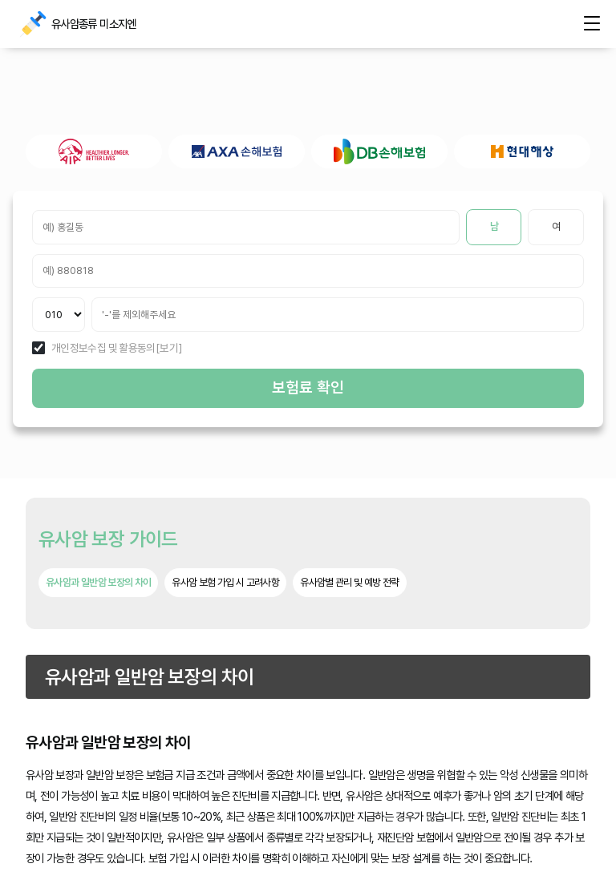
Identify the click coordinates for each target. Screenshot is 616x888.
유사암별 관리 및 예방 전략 (349, 582)
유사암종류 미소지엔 (32, 24)
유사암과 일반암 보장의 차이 (98, 582)
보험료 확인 (308, 387)
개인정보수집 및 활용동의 (103, 348)
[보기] (169, 348)
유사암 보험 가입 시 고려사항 (225, 582)
